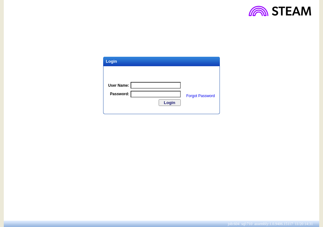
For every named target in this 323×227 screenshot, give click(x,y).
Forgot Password (200, 96)
